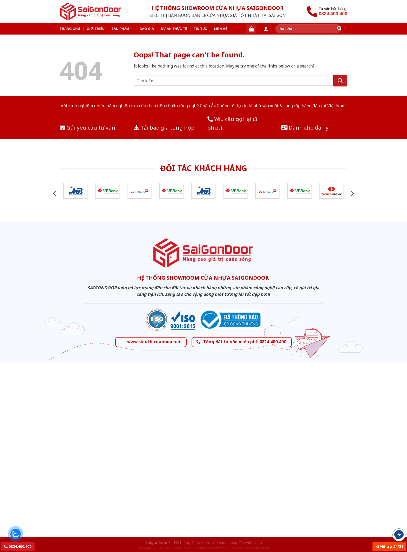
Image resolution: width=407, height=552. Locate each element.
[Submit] (340, 80)
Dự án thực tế (174, 29)
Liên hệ (220, 29)
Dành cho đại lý (305, 127)
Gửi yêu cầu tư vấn (87, 127)
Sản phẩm (122, 28)
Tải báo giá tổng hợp (164, 127)
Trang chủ (70, 29)
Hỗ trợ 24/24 (389, 546)
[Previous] (55, 194)
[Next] (352, 194)
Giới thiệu (96, 29)
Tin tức (200, 29)
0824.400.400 (17, 546)
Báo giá (146, 29)
